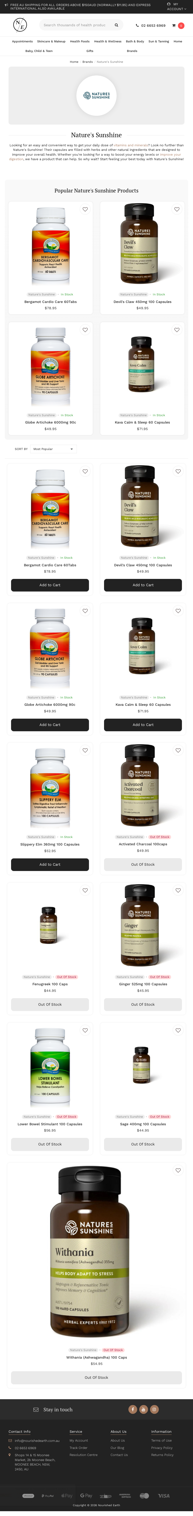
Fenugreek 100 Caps (50, 989)
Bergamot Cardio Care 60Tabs (50, 306)
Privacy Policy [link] (161, 1452)
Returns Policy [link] (162, 1460)
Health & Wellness (107, 41)
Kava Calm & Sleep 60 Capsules (142, 427)
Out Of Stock (143, 869)
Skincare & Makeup (51, 41)
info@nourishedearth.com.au (37, 1445)
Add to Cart (50, 589)
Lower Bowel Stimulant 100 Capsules (50, 1129)
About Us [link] (118, 1445)
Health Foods (79, 41)
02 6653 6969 (151, 25)
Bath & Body (135, 41)
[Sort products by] (53, 454)
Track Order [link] (78, 1452)
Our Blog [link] (117, 1452)
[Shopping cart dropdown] (178, 25)
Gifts (89, 51)
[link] (132, 1414)
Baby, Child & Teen (39, 51)
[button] (85, 213)
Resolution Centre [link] (83, 1460)
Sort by (21, 453)
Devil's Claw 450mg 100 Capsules (142, 306)
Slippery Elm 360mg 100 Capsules (50, 849)
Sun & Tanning (158, 41)
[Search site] (116, 25)
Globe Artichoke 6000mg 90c (51, 427)
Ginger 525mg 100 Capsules (143, 989)
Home (177, 41)
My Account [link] (78, 1445)
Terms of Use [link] (161, 1445)
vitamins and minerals (131, 145)
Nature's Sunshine (41, 299)
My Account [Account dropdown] (176, 6)
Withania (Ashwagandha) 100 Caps (96, 1362)
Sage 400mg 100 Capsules (143, 1129)
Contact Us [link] (119, 1460)
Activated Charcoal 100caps (143, 849)
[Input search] (74, 25)
